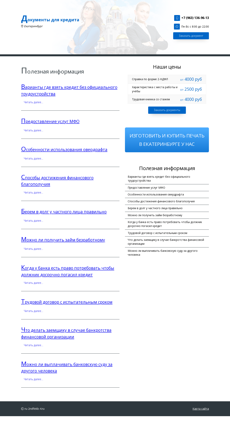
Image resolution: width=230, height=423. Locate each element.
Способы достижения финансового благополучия (161, 208)
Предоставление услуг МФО (50, 128)
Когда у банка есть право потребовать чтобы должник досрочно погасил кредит (165, 230)
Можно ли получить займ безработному (63, 246)
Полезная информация (123, 58)
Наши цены (151, 58)
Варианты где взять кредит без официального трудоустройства (159, 185)
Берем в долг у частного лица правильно (64, 218)
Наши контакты (174, 58)
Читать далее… (33, 109)
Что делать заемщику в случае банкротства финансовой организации (166, 248)
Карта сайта (201, 415)
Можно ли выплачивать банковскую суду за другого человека (163, 259)
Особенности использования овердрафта (64, 156)
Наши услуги (70, 58)
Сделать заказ (93, 58)
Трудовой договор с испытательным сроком (66, 309)
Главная (50, 58)
